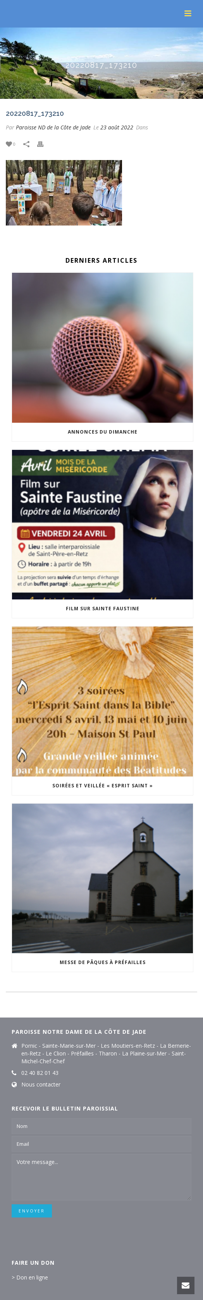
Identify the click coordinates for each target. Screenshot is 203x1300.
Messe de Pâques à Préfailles (103, 962)
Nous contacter (40, 1084)
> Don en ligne (30, 1277)
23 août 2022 (116, 127)
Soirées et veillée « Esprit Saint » (102, 785)
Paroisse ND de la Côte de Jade (53, 127)
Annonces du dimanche (103, 432)
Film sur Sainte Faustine (102, 608)
